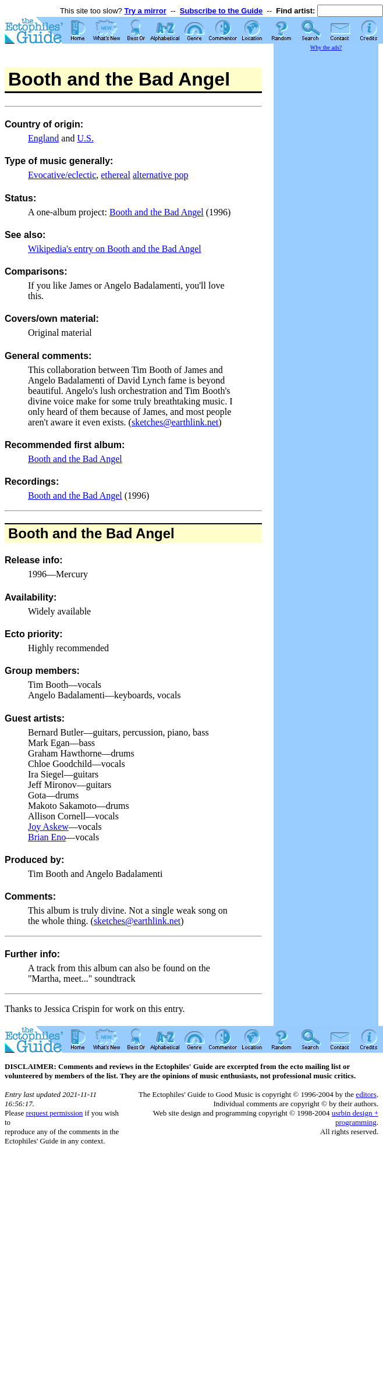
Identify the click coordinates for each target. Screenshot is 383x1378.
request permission (54, 1113)
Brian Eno (47, 837)
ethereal (115, 175)
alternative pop (161, 175)
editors (366, 1094)
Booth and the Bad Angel (156, 212)
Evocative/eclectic (62, 175)
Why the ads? (326, 47)
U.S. (85, 138)
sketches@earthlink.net (175, 422)
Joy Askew (48, 827)
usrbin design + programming (355, 1118)
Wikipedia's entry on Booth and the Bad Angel (114, 249)
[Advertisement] (326, 227)
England (43, 138)
